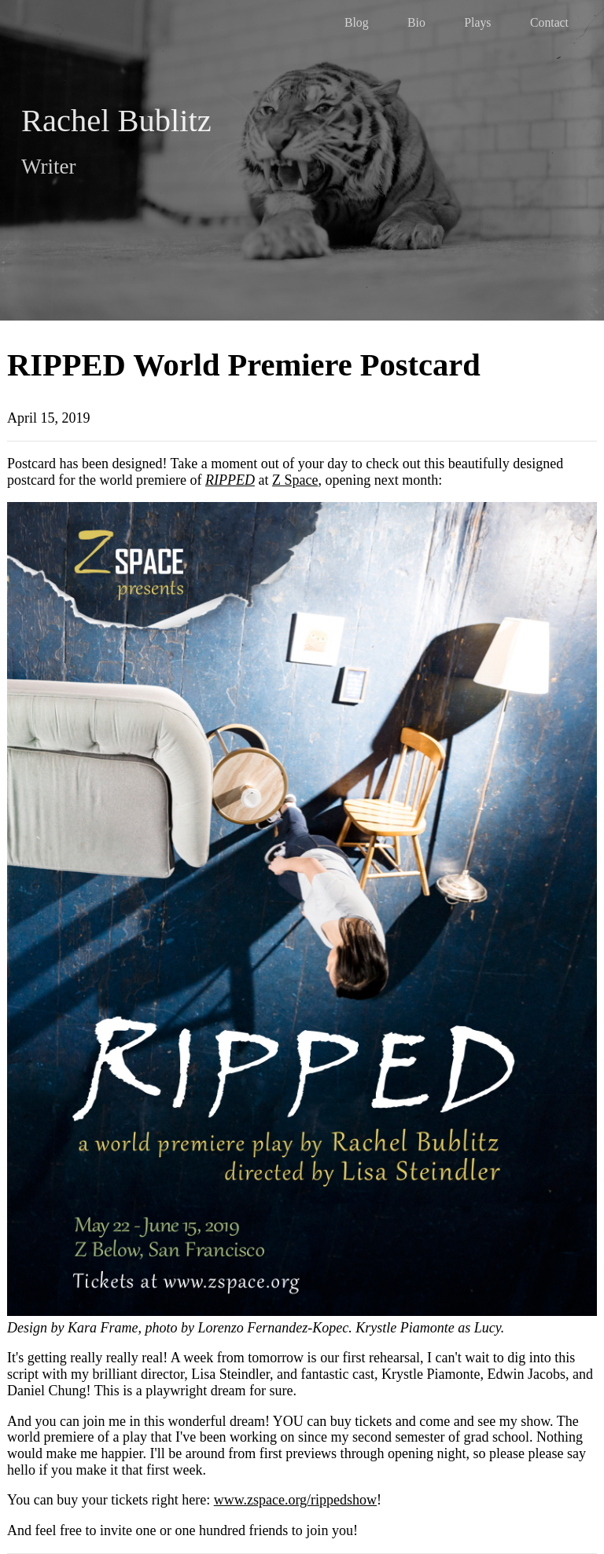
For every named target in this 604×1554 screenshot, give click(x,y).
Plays (477, 22)
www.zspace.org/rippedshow (295, 1500)
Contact (549, 22)
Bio (416, 22)
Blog (356, 22)
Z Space (295, 480)
